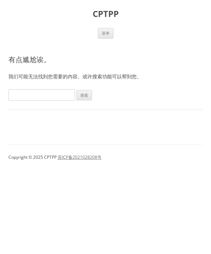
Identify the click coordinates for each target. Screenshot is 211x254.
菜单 (106, 33)
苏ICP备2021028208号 (79, 157)
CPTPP (106, 13)
